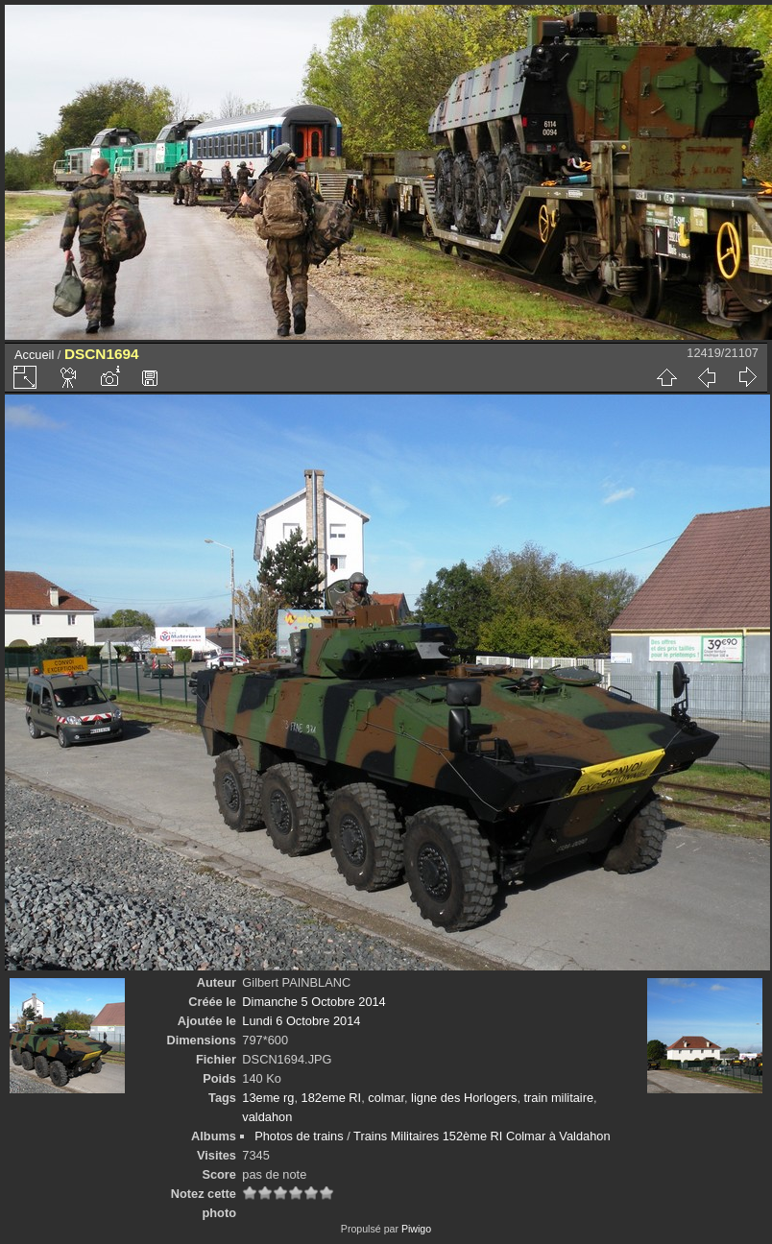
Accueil (34, 354)
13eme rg (268, 1097)
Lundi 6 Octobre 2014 (301, 1021)
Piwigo (416, 1228)
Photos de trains (298, 1136)
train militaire (559, 1097)
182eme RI (332, 1097)
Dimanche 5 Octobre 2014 (313, 1001)
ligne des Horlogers (464, 1097)
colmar (386, 1097)
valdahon (267, 1117)
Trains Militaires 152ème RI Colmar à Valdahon (481, 1136)
